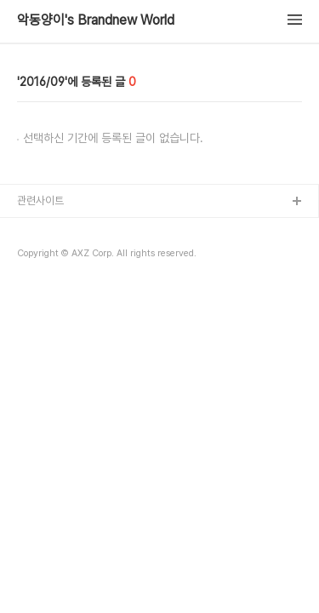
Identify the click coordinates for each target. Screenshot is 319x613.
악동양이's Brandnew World (95, 20)
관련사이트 (40, 200)
